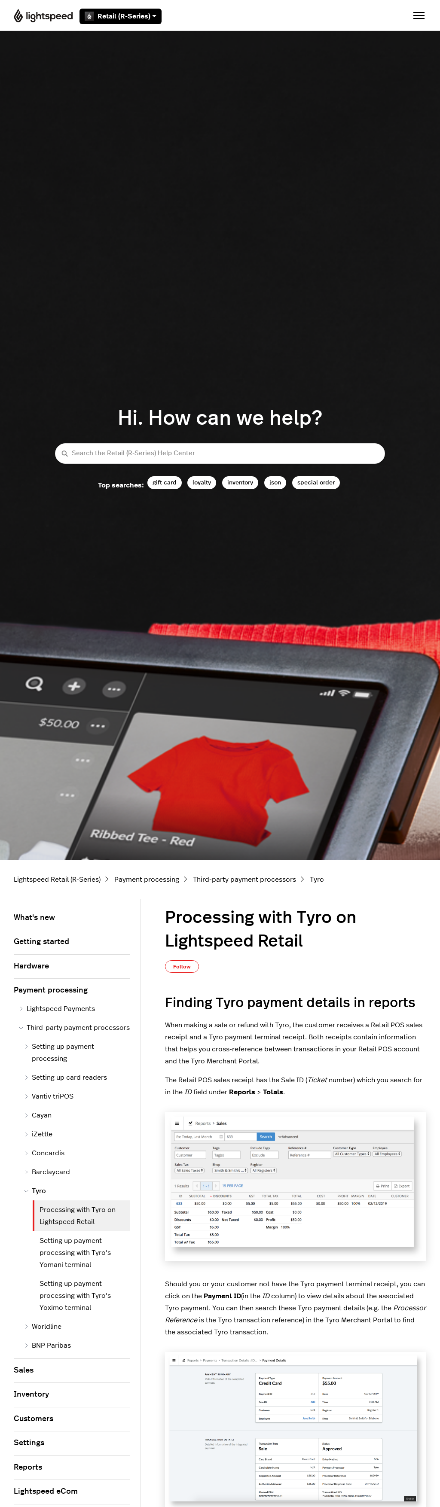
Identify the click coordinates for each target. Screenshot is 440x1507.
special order (316, 482)
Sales (24, 1370)
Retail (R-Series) (120, 16)
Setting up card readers (65, 1077)
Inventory (31, 1394)
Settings (29, 1443)
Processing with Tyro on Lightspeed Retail (78, 1215)
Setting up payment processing (59, 1052)
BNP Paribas (47, 1345)
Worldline (42, 1326)
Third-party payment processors (244, 879)
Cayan (38, 1115)
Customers (33, 1419)
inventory (240, 482)
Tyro (317, 879)
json (275, 482)
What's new (34, 918)
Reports (28, 1467)
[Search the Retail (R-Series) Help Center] (220, 453)
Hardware (31, 966)
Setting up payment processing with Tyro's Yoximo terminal (75, 1295)
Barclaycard (47, 1172)
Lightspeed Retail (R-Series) (57, 879)
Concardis (44, 1153)
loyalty (201, 482)
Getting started (41, 942)
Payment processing (146, 879)
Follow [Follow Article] (182, 966)
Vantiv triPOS (48, 1096)
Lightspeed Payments (57, 1008)
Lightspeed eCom (46, 1491)
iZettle (38, 1134)
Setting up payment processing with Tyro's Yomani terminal (75, 1252)
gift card (165, 482)
